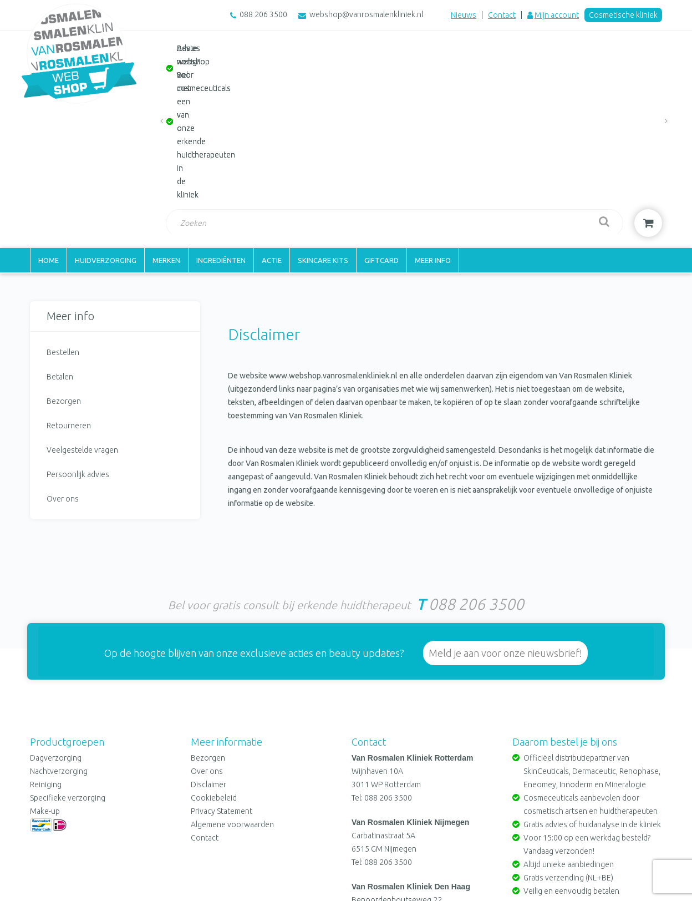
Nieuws (463, 15)
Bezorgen (64, 254)
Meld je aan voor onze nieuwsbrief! (505, 503)
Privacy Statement (221, 661)
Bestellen (63, 205)
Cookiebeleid (214, 648)
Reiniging (46, 634)
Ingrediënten (221, 114)
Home (48, 114)
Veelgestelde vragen (82, 303)
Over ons (63, 352)
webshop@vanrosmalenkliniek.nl (366, 14)
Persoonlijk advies (78, 327)
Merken (166, 114)
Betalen (60, 230)
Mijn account (557, 15)
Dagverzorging (56, 608)
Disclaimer (208, 634)
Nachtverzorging (59, 621)
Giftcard (381, 114)
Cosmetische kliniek (623, 15)
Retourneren (69, 279)
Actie (272, 114)
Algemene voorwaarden (232, 674)
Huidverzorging (105, 114)
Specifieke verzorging (67, 648)
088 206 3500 (263, 14)
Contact (502, 15)
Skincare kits (323, 114)
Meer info (433, 114)
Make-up (45, 661)
